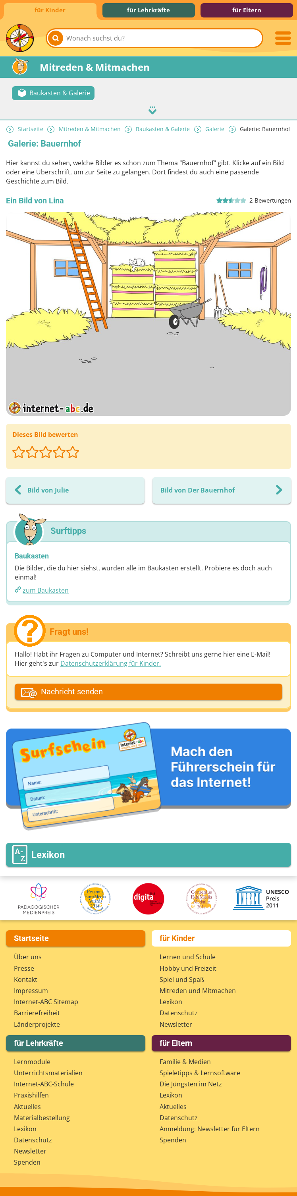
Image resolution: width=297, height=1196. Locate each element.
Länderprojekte (37, 1023)
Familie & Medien (185, 1060)
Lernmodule (32, 1060)
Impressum (31, 989)
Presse (24, 967)
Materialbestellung (42, 1116)
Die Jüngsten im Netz (191, 1083)
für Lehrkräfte (148, 10)
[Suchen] (55, 38)
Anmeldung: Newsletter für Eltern (210, 1127)
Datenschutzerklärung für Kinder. (110, 662)
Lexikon (171, 1001)
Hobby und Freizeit (188, 967)
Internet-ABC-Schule (44, 1083)
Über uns (28, 956)
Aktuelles (27, 1105)
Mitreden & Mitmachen (90, 128)
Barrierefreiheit (37, 1012)
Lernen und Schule (188, 956)
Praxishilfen (31, 1094)
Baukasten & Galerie (163, 128)
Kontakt (25, 978)
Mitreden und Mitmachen (198, 989)
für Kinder (50, 10)
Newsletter (176, 1023)
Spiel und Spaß (182, 978)
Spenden (27, 1161)
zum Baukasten (46, 589)
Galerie (214, 128)
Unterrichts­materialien (48, 1071)
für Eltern (246, 10)
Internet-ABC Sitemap (46, 1001)
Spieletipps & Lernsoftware (200, 1071)
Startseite (30, 128)
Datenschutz (179, 1012)
